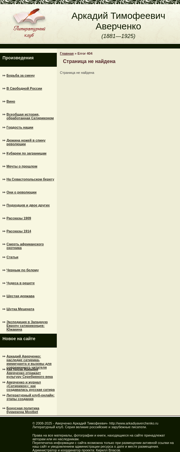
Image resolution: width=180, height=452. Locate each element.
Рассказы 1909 (18, 218)
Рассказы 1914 (18, 231)
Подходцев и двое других (28, 205)
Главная (67, 53)
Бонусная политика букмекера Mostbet (22, 410)
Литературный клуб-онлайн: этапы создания (30, 397)
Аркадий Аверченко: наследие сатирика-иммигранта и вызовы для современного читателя (29, 359)
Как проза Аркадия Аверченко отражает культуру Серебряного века (29, 372)
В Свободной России (24, 88)
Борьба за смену (20, 75)
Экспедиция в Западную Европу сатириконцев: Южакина (27, 324)
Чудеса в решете (20, 283)
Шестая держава (20, 296)
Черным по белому (22, 270)
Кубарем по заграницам (26, 153)
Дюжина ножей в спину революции (25, 142)
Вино (10, 101)
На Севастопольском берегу (30, 179)
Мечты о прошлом (21, 166)
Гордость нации (19, 127)
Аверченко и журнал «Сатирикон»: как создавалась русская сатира (30, 385)
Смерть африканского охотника (25, 246)
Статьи (12, 257)
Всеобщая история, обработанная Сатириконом (30, 116)
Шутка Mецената (20, 309)
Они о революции (21, 192)
